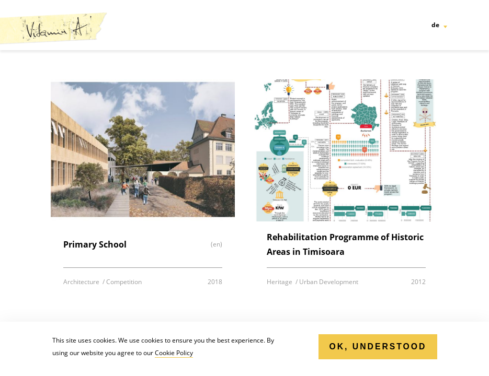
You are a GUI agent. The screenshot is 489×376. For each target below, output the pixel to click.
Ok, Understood (377, 346)
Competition (124, 281)
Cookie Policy (174, 352)
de (435, 24)
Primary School (95, 244)
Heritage (280, 281)
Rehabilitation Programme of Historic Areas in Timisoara (345, 244)
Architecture (82, 281)
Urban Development (328, 281)
